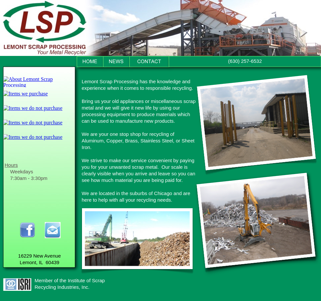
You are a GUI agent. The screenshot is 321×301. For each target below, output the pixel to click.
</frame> (39, 81)
